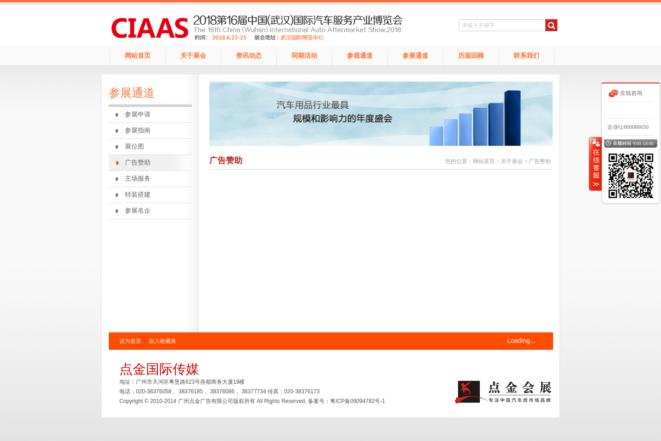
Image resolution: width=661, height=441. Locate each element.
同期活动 (304, 55)
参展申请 (138, 114)
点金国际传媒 (159, 369)
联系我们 (526, 55)
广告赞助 (138, 162)
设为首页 (130, 341)
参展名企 (138, 210)
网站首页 (138, 55)
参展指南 (138, 130)
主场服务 (138, 178)
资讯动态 (249, 55)
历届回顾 (471, 55)
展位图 (134, 146)
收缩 (595, 164)
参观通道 (360, 55)
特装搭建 (138, 194)
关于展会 (193, 55)
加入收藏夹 (162, 341)
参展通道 (415, 55)
